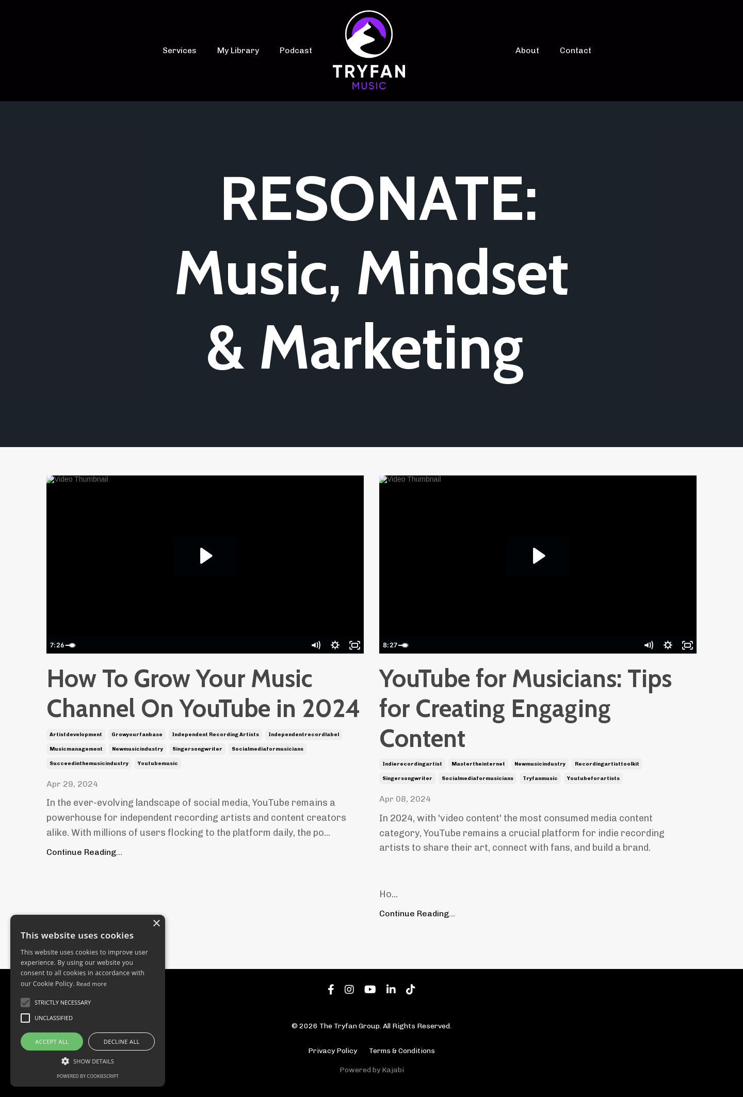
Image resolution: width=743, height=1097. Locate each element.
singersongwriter (197, 749)
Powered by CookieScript (88, 1076)
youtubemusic (158, 763)
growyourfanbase (137, 735)
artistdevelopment (76, 735)
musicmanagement (76, 749)
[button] (88, 1061)
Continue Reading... (84, 852)
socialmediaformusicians (267, 749)
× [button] (156, 924)
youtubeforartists (593, 779)
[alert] (87, 1001)
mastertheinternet (478, 764)
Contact (574, 50)
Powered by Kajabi (372, 1070)
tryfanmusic (540, 779)
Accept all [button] (52, 1041)
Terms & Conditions (402, 1050)
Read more (91, 984)
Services (188, 50)
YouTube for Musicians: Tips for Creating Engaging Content (525, 708)
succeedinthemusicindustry (89, 763)
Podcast (297, 50)
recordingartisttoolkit (607, 764)
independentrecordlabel (303, 735)
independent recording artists (215, 735)
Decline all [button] (122, 1041)
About (529, 50)
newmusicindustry (137, 749)
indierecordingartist (412, 764)
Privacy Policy (332, 1050)
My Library (243, 50)
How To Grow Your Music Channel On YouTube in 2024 (203, 694)
